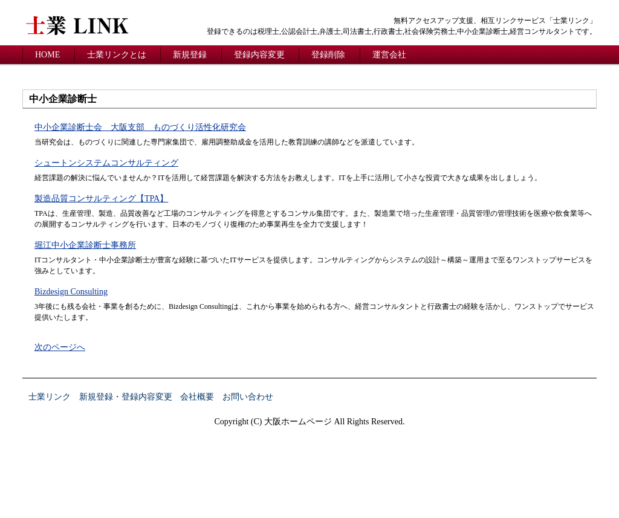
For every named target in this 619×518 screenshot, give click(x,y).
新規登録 (190, 54)
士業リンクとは (116, 54)
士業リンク (49, 396)
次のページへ (59, 347)
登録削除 (328, 54)
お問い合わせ (247, 396)
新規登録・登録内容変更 (125, 396)
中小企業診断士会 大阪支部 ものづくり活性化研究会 (140, 127)
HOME (47, 54)
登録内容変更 (259, 54)
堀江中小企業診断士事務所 (85, 245)
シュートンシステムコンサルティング (106, 162)
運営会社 (389, 54)
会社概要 (197, 396)
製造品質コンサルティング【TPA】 (101, 198)
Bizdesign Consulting (71, 291)
